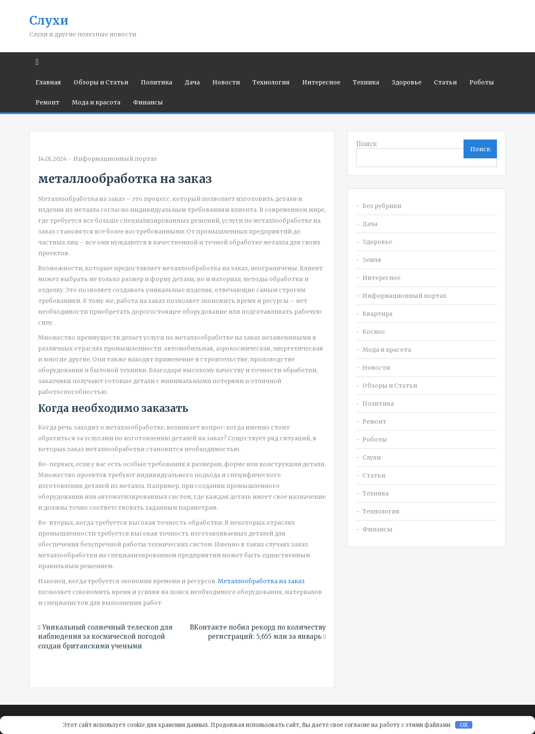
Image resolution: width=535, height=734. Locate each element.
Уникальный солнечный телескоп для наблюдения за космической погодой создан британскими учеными (105, 636)
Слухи (48, 20)
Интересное (321, 82)
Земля (371, 260)
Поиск (366, 144)
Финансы (148, 102)
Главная (48, 82)
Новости (226, 82)
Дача (192, 82)
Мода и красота (96, 102)
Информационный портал (115, 159)
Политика (156, 82)
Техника (366, 82)
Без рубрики (381, 206)
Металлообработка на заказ (261, 581)
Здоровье (406, 82)
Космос (373, 331)
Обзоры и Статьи (101, 82)
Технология (271, 82)
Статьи (445, 82)
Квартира (377, 313)
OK (464, 725)
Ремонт (47, 102)
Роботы (481, 82)
